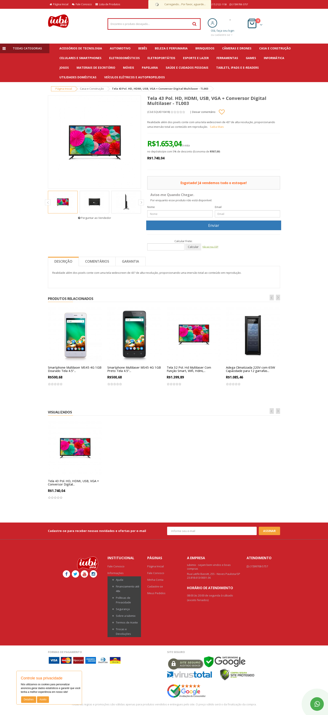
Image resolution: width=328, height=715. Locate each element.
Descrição (63, 261)
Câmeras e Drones (236, 48)
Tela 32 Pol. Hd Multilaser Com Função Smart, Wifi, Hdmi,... (189, 369)
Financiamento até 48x (127, 589)
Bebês (142, 48)
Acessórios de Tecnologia (80, 48)
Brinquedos (204, 48)
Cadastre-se (155, 586)
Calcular (193, 247)
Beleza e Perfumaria (171, 48)
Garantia (130, 261)
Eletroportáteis (161, 58)
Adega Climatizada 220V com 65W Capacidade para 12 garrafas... (250, 369)
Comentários (97, 261)
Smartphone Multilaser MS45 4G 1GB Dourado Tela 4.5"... (74, 369)
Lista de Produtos (107, 4)
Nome (151, 207)
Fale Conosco (82, 4)
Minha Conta (155, 580)
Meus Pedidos (156, 593)
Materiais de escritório (96, 68)
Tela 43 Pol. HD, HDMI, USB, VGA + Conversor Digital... (73, 483)
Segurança (123, 609)
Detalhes (28, 699)
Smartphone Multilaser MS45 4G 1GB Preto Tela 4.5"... (134, 369)
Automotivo (120, 48)
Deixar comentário (203, 112)
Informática (274, 58)
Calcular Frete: (183, 241)
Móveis (128, 68)
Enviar (213, 225)
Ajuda (119, 580)
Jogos (64, 68)
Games (251, 58)
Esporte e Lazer (196, 58)
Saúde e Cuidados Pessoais (187, 68)
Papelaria (150, 68)
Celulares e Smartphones (80, 58)
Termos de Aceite (127, 622)
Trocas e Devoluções (123, 631)
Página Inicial (59, 4)
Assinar (269, 531)
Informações (116, 573)
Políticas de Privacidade (123, 600)
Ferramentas (227, 58)
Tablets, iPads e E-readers (237, 68)
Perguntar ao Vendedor (94, 218)
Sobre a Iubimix (126, 616)
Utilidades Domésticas (77, 77)
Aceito (43, 699)
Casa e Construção (275, 48)
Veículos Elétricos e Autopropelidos (134, 77)
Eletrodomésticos (124, 58)
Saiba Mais (217, 127)
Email (218, 207)
